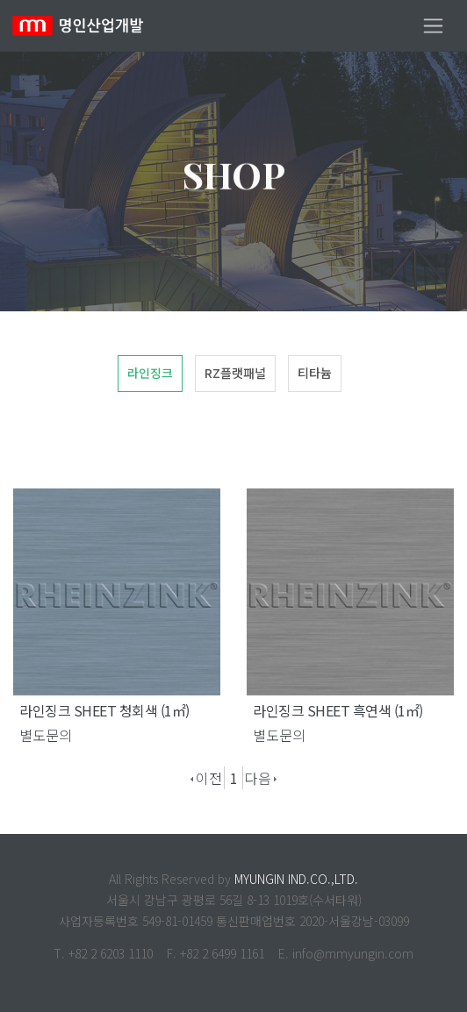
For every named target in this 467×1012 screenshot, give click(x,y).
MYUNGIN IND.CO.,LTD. (296, 878)
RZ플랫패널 (235, 372)
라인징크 (150, 372)
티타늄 (315, 372)
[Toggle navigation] (433, 26)
